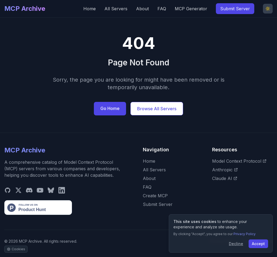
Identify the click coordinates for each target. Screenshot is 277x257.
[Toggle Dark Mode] (268, 9)
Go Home (110, 108)
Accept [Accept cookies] (258, 243)
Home (89, 8)
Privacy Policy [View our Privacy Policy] (244, 234)
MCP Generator (191, 8)
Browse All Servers (156, 108)
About (142, 8)
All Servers (115, 8)
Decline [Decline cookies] (236, 243)
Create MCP (155, 195)
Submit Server (235, 8)
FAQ (161, 8)
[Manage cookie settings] (16, 249)
